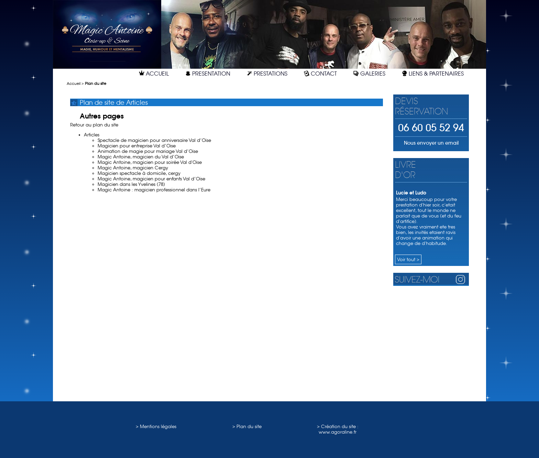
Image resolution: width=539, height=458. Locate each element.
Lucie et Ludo (411, 193)
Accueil (73, 83)
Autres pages (102, 116)
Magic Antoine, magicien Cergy (133, 167)
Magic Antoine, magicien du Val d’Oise (141, 156)
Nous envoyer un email (431, 143)
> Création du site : (338, 426)
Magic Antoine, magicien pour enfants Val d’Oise (151, 178)
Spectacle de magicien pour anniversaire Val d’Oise (154, 140)
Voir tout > (408, 259)
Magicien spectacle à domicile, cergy (139, 173)
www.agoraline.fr (337, 432)
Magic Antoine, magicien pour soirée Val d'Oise (150, 162)
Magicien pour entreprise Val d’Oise (137, 145)
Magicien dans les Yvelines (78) (131, 184)
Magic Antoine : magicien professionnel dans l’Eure (154, 189)
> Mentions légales (156, 426)
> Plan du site (247, 426)
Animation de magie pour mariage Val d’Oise (148, 151)
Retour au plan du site (94, 124)
